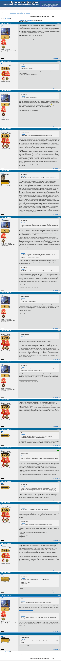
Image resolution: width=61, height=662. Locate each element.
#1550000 (23, 616)
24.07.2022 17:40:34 (6, 171)
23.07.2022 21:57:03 (6, 23)
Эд (1, 63)
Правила (48, 5)
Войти (48, 6)
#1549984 (23, 508)
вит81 (18, 12)
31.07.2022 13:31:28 (6, 634)
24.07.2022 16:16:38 (6, 128)
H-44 (2, 431)
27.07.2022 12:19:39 (6, 448)
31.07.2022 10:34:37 (6, 595)
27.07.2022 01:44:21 (6, 429)
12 (8, 18)
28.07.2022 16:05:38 (6, 543)
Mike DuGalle (13, 12)
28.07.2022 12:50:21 (6, 481)
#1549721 (23, 176)
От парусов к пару (27, 20)
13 (9, 18)
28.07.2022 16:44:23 (6, 572)
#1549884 (23, 486)
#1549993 (23, 578)
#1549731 (23, 336)
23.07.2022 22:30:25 (6, 61)
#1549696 (23, 96)
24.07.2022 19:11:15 (6, 217)
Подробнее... (27, 12)
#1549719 (23, 134)
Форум (44, 4)
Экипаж (49, 4)
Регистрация (54, 5)
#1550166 (23, 639)
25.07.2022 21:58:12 (6, 362)
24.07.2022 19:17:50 (6, 293)
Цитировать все (56, 58)
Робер (21, 12)
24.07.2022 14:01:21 (6, 90)
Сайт (52, 6)
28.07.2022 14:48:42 (6, 502)
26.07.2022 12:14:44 (6, 400)
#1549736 (23, 367)
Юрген (2, 173)
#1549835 (23, 434)
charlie (2, 25)
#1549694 (23, 66)
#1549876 (23, 455)
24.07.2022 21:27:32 (6, 330)
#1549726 (23, 298)
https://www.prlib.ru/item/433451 (26, 610)
